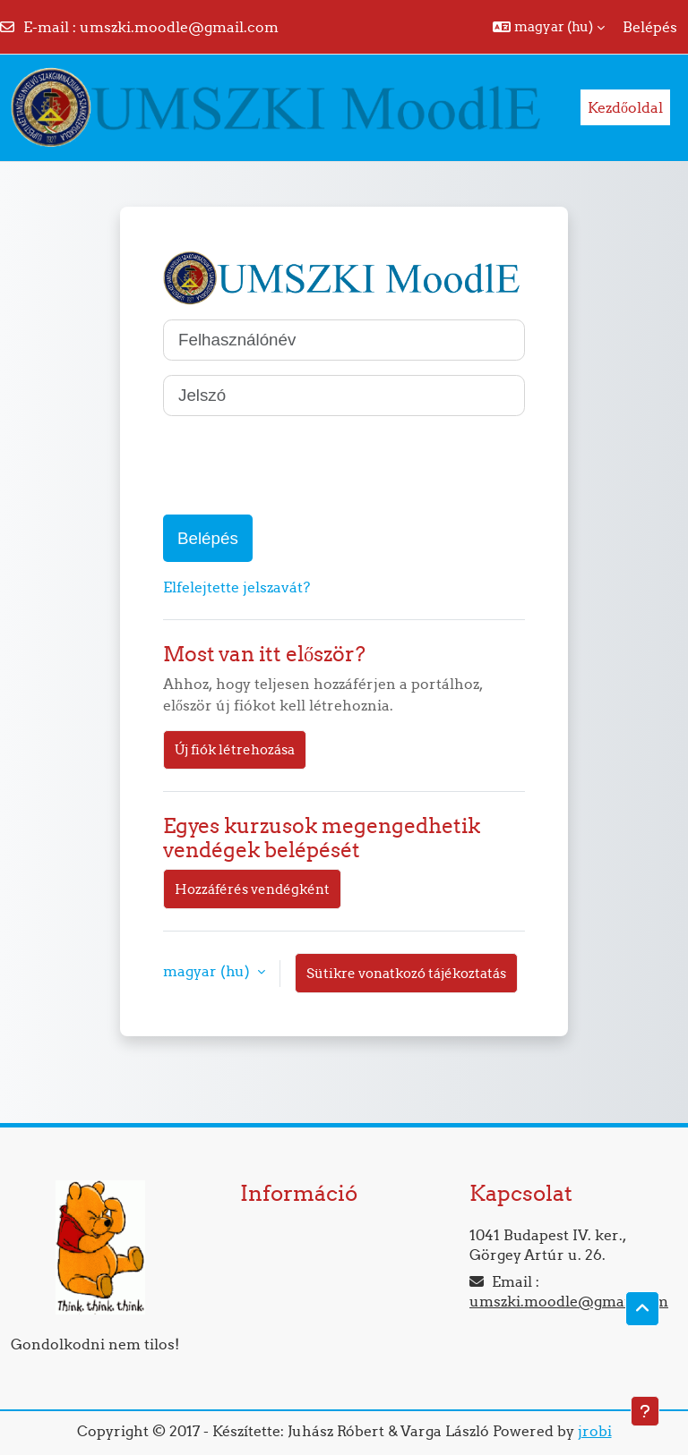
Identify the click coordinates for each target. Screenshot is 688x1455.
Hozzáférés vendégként (252, 889)
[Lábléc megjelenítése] (645, 1411)
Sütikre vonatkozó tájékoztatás (406, 973)
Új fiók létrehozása (235, 749)
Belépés (650, 27)
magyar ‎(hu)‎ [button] (208, 971)
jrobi (595, 1431)
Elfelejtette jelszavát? (236, 587)
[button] (548, 27)
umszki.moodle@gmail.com (179, 27)
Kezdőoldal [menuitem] (625, 107)
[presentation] (299, 465)
